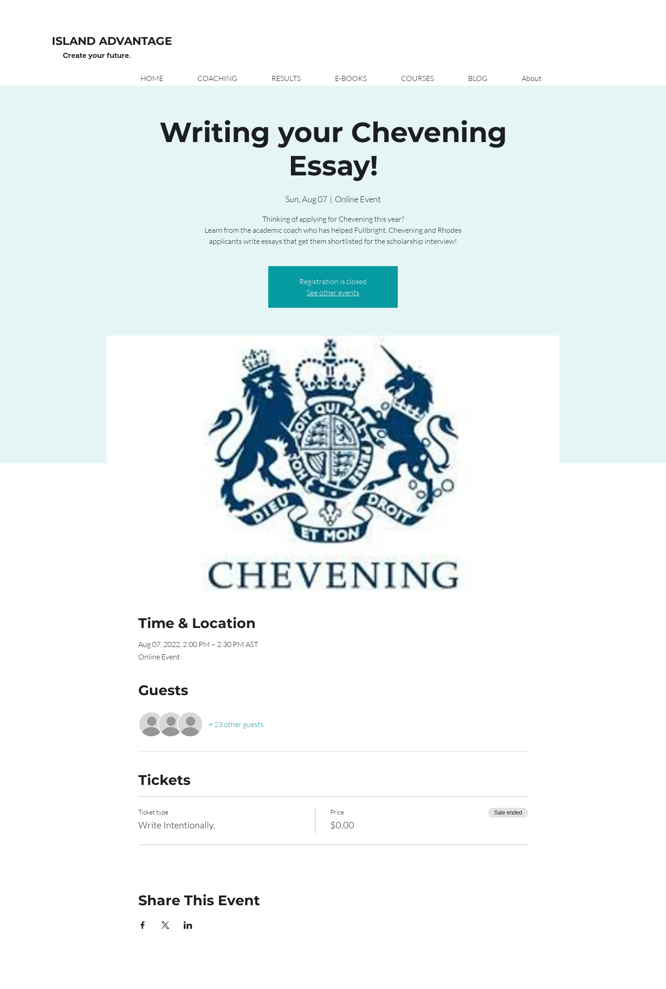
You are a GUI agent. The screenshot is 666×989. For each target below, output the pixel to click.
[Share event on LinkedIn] (188, 925)
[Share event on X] (165, 925)
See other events (333, 292)
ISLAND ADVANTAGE (112, 41)
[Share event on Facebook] (142, 925)
